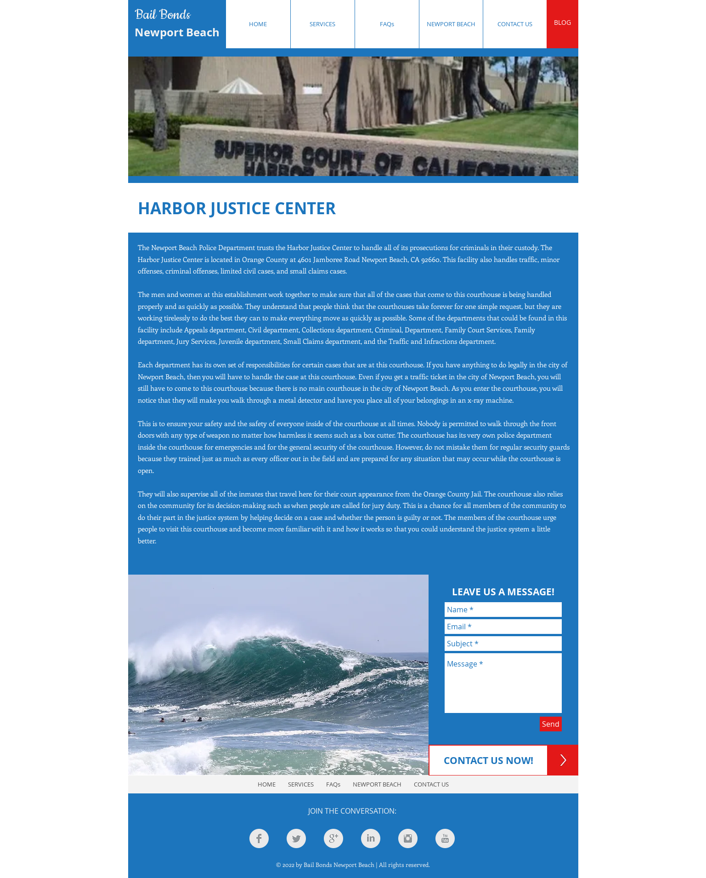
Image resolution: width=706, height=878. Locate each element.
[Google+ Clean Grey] (333, 838)
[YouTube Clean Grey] (445, 838)
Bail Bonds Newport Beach (339, 864)
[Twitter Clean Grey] (296, 838)
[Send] (551, 724)
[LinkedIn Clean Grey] (370, 838)
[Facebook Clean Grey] (259, 838)
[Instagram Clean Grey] (408, 838)
